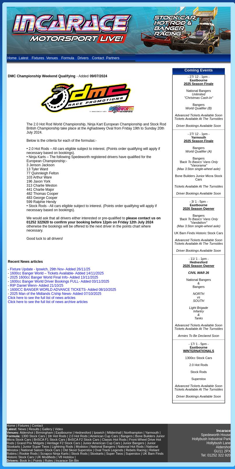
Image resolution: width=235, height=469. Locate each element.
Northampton (133, 432)
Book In (25, 460)
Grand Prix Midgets (30, 443)
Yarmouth (152, 432)
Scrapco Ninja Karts (54, 453)
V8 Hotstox (66, 457)
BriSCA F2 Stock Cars (83, 439)
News (22, 429)
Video (59, 429)
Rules (49, 460)
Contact (98, 58)
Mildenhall (114, 432)
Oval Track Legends (109, 450)
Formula (68, 58)
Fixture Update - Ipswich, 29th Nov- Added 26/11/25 (50, 269)
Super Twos (114, 453)
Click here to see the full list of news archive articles (48, 302)
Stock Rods (79, 453)
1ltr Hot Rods (56, 436)
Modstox (82, 446)
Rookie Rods (28, 453)
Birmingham (45, 432)
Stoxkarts (97, 453)
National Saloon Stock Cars (40, 450)
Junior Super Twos (36, 446)
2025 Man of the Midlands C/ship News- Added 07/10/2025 (55, 294)
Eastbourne (64, 432)
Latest (24, 58)
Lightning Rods (62, 446)
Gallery (47, 429)
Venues (52, 58)
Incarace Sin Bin (67, 460)
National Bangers (103, 446)
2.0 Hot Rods (78, 436)
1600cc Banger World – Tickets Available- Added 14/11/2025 (57, 273)
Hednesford (83, 432)
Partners (112, 58)
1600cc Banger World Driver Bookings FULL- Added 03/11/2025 (59, 281)
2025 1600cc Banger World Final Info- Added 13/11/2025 (54, 277)
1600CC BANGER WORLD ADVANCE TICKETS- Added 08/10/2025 (63, 290)
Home (12, 58)
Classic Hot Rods (114, 439)
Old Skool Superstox (77, 450)
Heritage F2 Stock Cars (63, 443)
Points (37, 460)
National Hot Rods (131, 446)
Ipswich (99, 432)
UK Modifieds (46, 457)
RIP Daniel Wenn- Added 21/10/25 (36, 286)
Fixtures (38, 58)
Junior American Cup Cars (101, 443)
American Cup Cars (104, 436)
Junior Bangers (133, 443)
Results (34, 429)
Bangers (126, 436)
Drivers (83, 58)
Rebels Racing (136, 450)
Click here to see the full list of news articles (41, 298)
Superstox (133, 453)
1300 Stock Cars (33, 436)
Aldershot (26, 432)
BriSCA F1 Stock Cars (49, 439)
